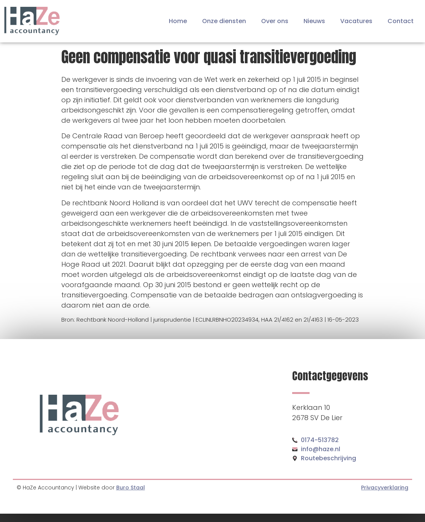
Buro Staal (130, 487)
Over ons (274, 21)
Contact (401, 21)
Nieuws (314, 21)
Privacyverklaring (384, 487)
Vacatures (356, 21)
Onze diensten (224, 21)
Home (178, 21)
